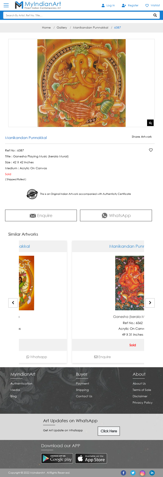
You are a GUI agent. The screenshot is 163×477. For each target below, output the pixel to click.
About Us (139, 383)
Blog (13, 396)
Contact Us (84, 396)
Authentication (21, 383)
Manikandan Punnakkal (90, 27)
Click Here (109, 431)
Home (46, 27)
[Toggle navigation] (8, 5)
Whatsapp (51, 357)
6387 (117, 27)
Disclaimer (140, 396)
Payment (82, 383)
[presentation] (13, 303)
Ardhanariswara (21, 317)
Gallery (62, 27)
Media (15, 390)
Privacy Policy (143, 402)
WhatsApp (116, 215)
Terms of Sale (142, 390)
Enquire (41, 215)
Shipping (82, 390)
